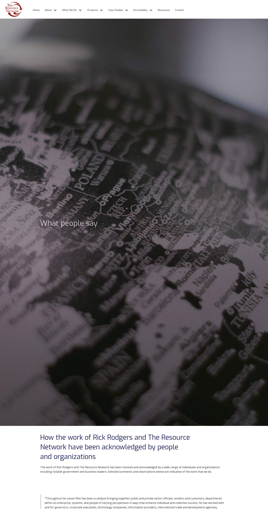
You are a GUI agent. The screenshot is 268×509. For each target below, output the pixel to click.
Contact (179, 10)
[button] (49, 8)
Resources (164, 10)
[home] (11, 9)
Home (36, 10)
